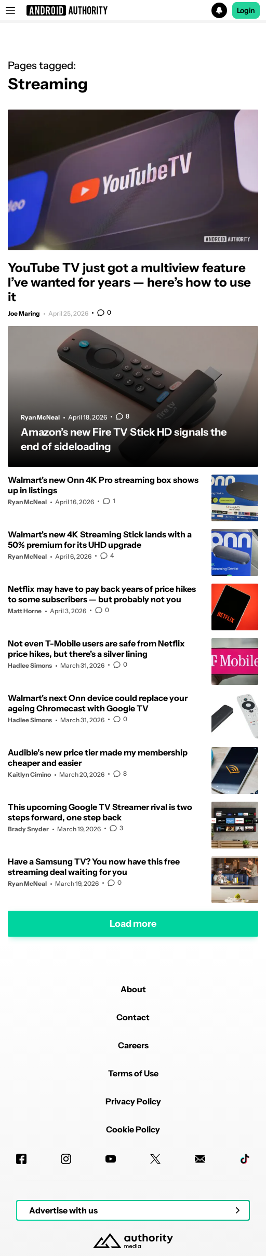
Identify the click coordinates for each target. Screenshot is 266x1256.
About (133, 989)
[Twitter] (155, 1159)
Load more (133, 923)
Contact (133, 1017)
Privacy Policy (133, 1101)
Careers (133, 1045)
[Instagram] (66, 1159)
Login (246, 10)
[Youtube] (110, 1159)
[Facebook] (21, 1159)
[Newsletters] (200, 1159)
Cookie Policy (133, 1129)
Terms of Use (133, 1073)
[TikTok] (245, 1159)
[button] (133, 10)
